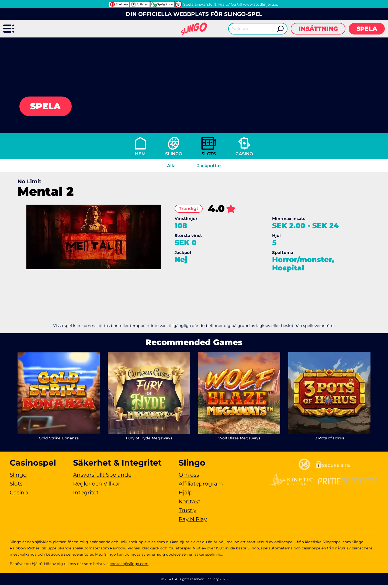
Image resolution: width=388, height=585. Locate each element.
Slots (209, 153)
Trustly (187, 510)
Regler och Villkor (96, 483)
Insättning (318, 28)
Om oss (189, 475)
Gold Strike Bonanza (59, 438)
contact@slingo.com (129, 564)
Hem (140, 153)
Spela (366, 28)
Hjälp (186, 492)
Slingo (173, 153)
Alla (171, 165)
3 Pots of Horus (329, 438)
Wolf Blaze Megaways (239, 438)
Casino (244, 153)
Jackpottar (209, 165)
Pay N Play (193, 519)
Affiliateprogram (201, 483)
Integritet (86, 492)
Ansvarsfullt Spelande (102, 475)
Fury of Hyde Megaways (149, 438)
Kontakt (189, 501)
